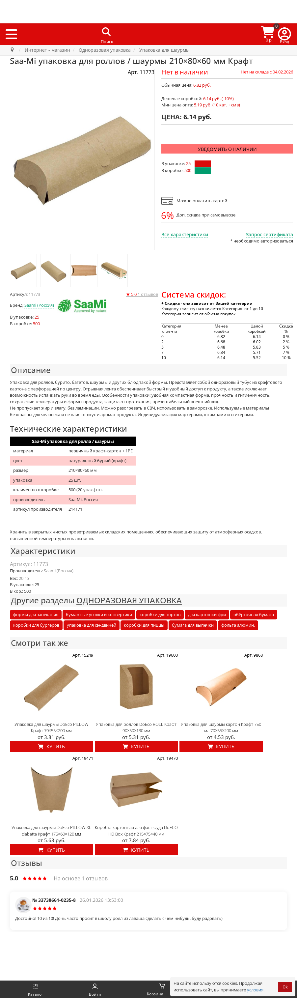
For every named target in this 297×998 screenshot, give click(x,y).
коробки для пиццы (144, 625)
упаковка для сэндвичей (91, 625)
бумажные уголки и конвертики (99, 614)
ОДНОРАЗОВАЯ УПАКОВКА (129, 600)
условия (255, 990)
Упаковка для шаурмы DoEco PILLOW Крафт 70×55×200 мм (51, 727)
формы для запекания (35, 614)
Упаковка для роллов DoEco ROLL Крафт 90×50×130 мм (136, 727)
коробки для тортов (160, 614)
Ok (285, 986)
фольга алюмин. (238, 625)
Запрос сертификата (269, 234)
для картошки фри (207, 614)
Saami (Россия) (39, 305)
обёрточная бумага (253, 614)
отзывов (142, 294)
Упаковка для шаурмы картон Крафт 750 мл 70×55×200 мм (221, 727)
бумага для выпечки (193, 625)
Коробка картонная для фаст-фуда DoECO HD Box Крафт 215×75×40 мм (136, 830)
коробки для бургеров (36, 625)
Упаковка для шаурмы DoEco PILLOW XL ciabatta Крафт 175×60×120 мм (51, 830)
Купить (51, 746)
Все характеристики (184, 234)
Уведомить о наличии (227, 149)
